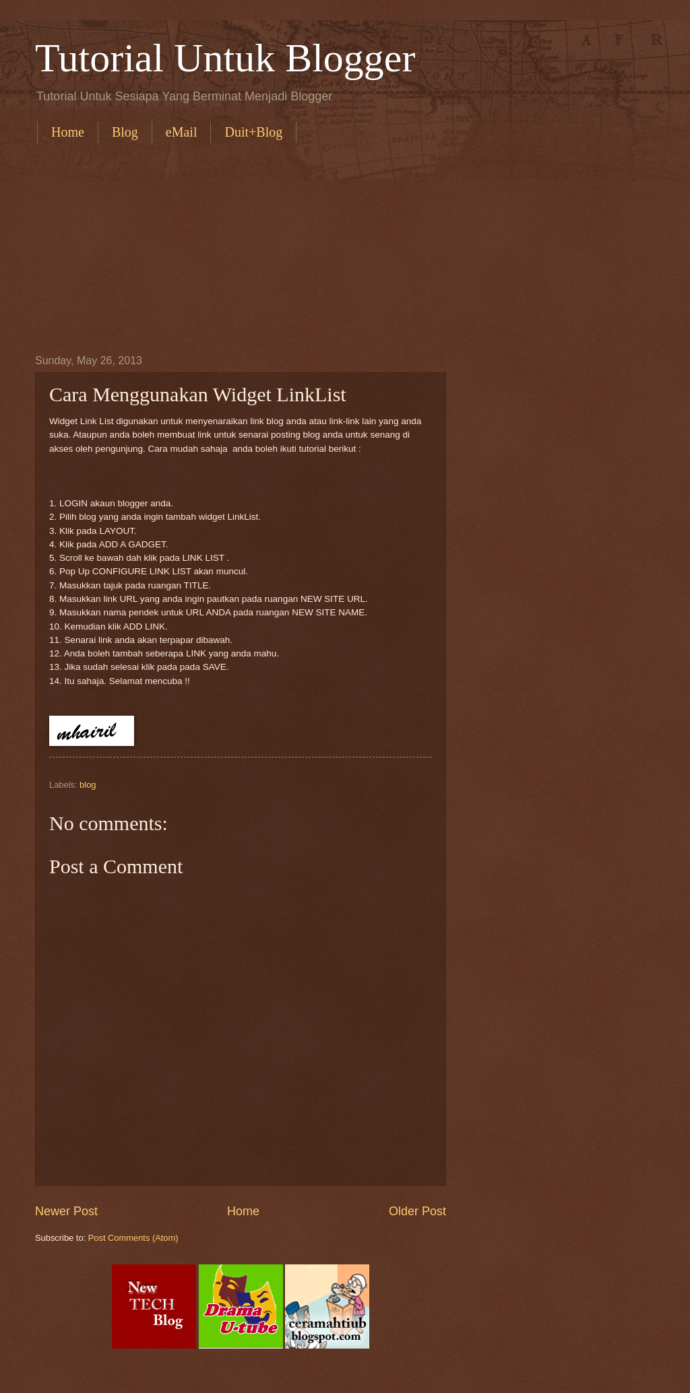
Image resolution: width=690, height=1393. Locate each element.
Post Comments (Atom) (133, 1238)
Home (67, 132)
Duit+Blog (253, 132)
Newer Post (66, 1211)
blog (88, 785)
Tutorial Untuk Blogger (225, 58)
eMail (181, 132)
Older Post (417, 1211)
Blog (125, 132)
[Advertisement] (362, 247)
